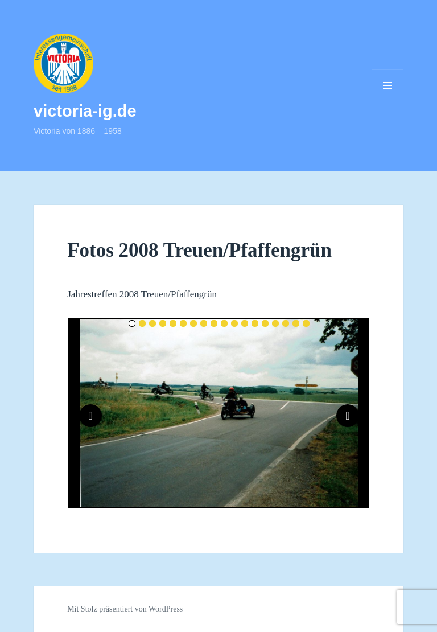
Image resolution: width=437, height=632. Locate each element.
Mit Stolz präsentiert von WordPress (125, 609)
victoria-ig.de (85, 111)
